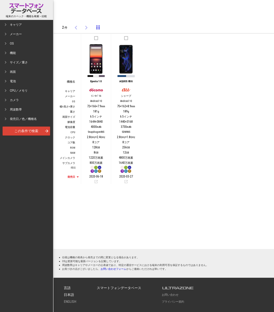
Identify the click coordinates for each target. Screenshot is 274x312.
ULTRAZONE (178, 288)
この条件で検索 (32, 131)
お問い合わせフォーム (113, 268)
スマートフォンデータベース (27, 8)
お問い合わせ (170, 294)
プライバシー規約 (173, 301)
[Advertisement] (164, 11)
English (70, 302)
